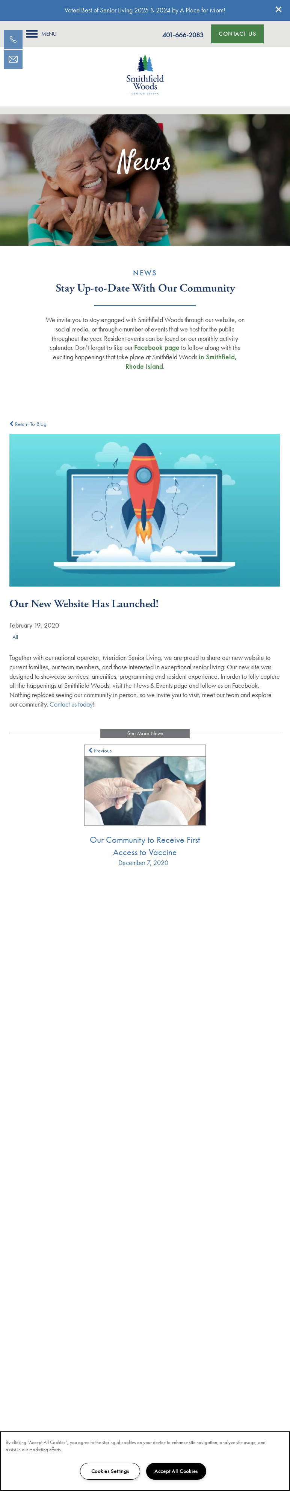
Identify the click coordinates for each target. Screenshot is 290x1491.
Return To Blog (28, 424)
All (15, 637)
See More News (145, 733)
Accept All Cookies (176, 1471)
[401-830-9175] (13, 39)
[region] (145, 1461)
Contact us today (71, 704)
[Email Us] (13, 59)
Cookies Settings (110, 1471)
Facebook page (157, 347)
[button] (278, 9)
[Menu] (41, 34)
